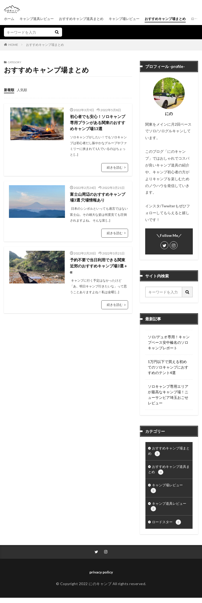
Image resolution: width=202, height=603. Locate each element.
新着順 (9, 89)
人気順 (23, 89)
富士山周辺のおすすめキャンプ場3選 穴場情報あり (97, 198)
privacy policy (101, 577)
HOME (13, 44)
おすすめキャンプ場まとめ (176, 19)
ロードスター (167, 527)
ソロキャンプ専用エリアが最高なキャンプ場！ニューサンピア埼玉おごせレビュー (168, 394)
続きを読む (115, 168)
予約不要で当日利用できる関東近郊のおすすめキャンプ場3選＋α (98, 267)
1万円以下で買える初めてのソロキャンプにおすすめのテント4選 (168, 367)
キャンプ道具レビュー (38, 19)
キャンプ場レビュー (132, 19)
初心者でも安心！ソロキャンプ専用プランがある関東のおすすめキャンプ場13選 (97, 122)
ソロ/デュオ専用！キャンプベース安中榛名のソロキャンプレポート (169, 342)
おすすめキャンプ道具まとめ (86, 19)
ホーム (9, 19)
